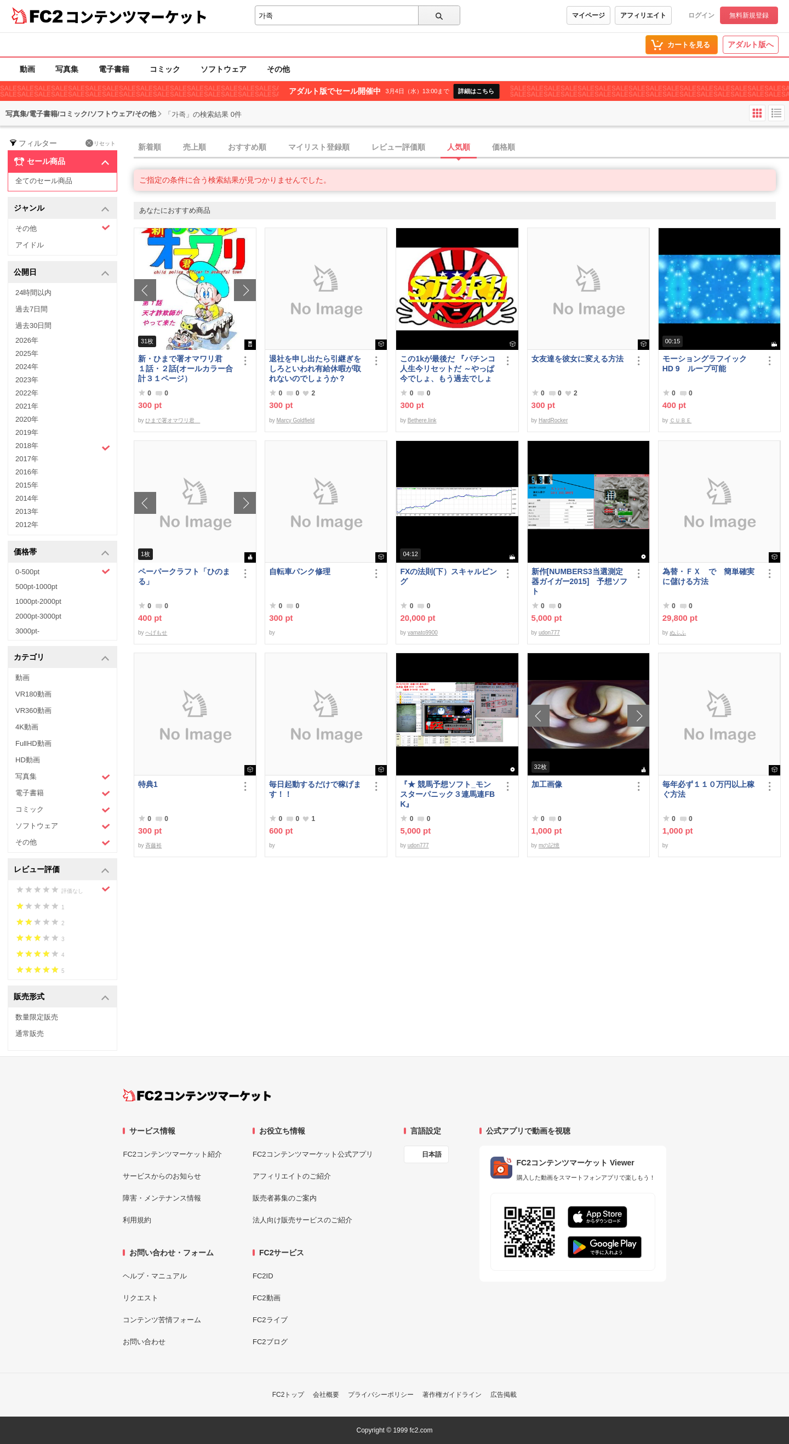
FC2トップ (288, 1394)
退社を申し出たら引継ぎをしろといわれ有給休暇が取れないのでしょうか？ (315, 368)
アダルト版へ (751, 44)
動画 (27, 69)
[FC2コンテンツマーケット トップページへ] (197, 1095)
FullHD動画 (33, 743)
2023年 (26, 380)
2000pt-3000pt (38, 616)
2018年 (62, 446)
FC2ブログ (270, 1342)
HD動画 (27, 760)
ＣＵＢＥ (680, 420)
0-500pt (62, 571)
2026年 (26, 340)
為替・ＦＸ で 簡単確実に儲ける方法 (708, 576)
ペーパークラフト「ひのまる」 (184, 576)
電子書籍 (114, 69)
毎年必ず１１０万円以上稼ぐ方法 (708, 789)
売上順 (194, 147)
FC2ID (263, 1276)
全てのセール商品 (43, 181)
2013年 (26, 511)
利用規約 (137, 1220)
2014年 (26, 498)
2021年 (26, 406)
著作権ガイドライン (452, 1394)
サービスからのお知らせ (162, 1176)
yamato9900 (423, 633)
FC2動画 (267, 1298)
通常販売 (29, 1033)
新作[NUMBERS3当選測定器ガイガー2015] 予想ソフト (579, 581)
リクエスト (140, 1298)
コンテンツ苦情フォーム (162, 1320)
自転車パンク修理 (299, 571)
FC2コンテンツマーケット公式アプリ (313, 1154)
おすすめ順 (247, 147)
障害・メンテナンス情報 (162, 1198)
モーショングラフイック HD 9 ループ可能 (709, 363)
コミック (165, 69)
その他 (278, 69)
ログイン (701, 15)
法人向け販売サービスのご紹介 (302, 1220)
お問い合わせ (144, 1342)
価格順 (503, 147)
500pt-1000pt (36, 586)
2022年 (26, 393)
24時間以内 (33, 292)
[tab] (461, 147)
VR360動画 (33, 710)
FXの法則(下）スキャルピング (448, 576)
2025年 (26, 353)
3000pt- (27, 631)
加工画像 (546, 784)
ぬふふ (678, 633)
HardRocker (553, 420)
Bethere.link (422, 420)
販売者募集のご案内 (285, 1198)
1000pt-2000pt (38, 601)
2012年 (26, 524)
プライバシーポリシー (381, 1394)
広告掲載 (503, 1394)
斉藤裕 (153, 845)
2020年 (26, 419)
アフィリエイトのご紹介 (292, 1176)
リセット (100, 143)
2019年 (26, 432)
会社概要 (326, 1394)
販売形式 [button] (62, 997)
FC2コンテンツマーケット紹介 (172, 1154)
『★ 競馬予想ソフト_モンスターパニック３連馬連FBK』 (447, 794)
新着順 (149, 147)
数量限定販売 (36, 1017)
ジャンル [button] (62, 208)
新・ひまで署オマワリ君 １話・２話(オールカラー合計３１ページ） (185, 368)
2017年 (26, 459)
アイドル (29, 245)
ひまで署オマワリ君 (172, 420)
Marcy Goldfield (296, 420)
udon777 (549, 633)
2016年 (26, 472)
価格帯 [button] (62, 552)
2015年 (26, 485)
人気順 (458, 147)
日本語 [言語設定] (432, 1154)
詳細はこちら (476, 91)
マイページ (588, 15)
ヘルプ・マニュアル (155, 1276)
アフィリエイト (643, 15)
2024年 (26, 367)
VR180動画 (33, 694)
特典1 (148, 784)
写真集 (66, 69)
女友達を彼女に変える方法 (577, 358)
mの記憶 (549, 845)
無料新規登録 (749, 15)
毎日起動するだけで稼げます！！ (315, 789)
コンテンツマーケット (136, 16)
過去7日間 (31, 309)
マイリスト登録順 (319, 147)
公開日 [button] (62, 273)
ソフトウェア (224, 69)
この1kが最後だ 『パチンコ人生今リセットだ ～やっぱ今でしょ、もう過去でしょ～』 (447, 368)
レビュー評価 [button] (62, 870)
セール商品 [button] (62, 161)
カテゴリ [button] (62, 658)
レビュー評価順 (398, 147)
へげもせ (156, 633)
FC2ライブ (270, 1320)
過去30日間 (33, 325)
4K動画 (26, 727)
